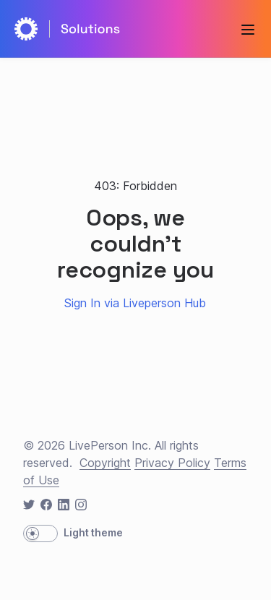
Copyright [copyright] (105, 462)
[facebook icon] (46, 504)
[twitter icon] (29, 504)
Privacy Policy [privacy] (172, 462)
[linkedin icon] (63, 504)
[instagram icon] (81, 504)
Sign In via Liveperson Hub (135, 303)
